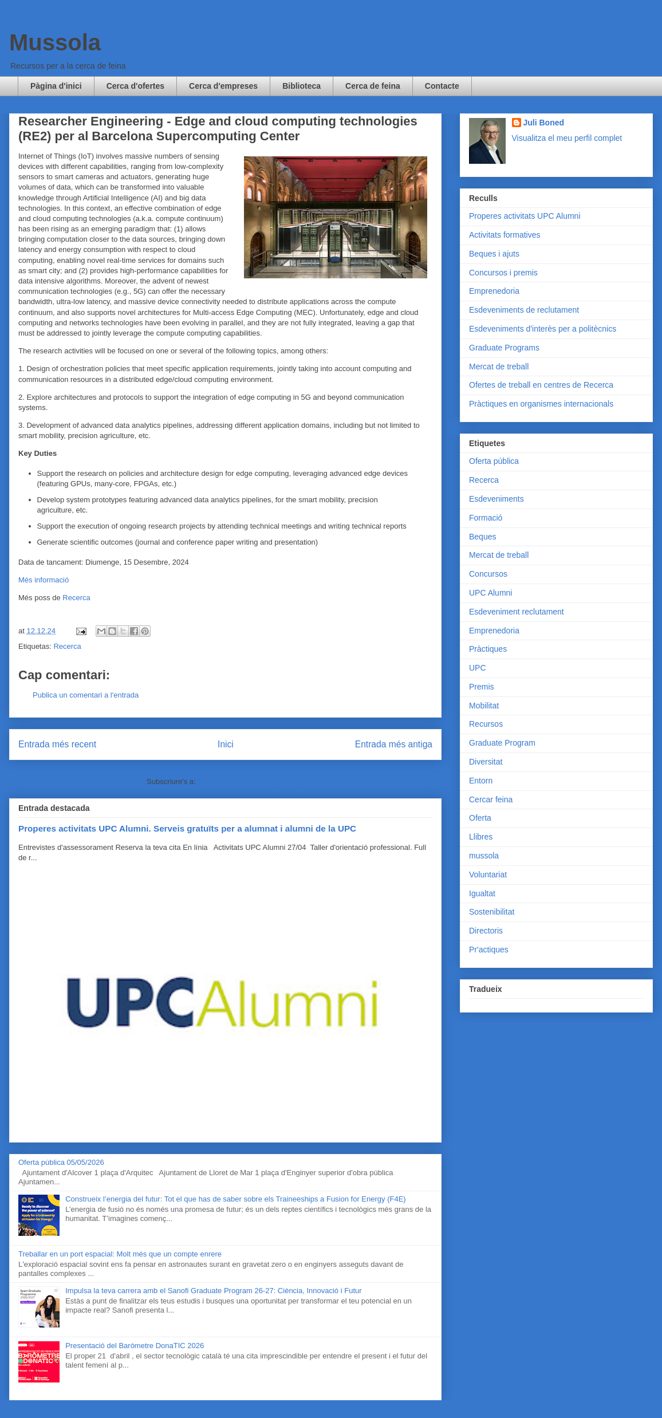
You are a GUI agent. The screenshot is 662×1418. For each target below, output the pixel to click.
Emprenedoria (494, 291)
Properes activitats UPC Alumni (525, 215)
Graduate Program (502, 742)
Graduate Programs (504, 347)
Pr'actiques (489, 949)
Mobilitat (484, 705)
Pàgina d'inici (56, 85)
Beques (482, 536)
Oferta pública (494, 461)
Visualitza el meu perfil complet (567, 138)
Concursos (488, 573)
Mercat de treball (499, 366)
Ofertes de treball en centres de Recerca (541, 384)
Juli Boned (544, 122)
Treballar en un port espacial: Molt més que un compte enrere (120, 1254)
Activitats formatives (504, 234)
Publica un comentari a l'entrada (86, 695)
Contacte (442, 85)
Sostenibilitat (491, 911)
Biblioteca (301, 85)
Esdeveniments (496, 498)
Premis (481, 686)
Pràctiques (488, 648)
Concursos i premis (503, 272)
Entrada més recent (57, 744)
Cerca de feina (372, 85)
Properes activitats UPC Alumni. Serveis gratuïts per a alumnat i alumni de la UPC (187, 828)
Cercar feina (491, 799)
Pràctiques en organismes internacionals (541, 403)
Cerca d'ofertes (135, 85)
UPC (477, 667)
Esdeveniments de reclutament (524, 309)
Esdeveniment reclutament (516, 611)
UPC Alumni (490, 592)
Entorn (480, 780)
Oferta (480, 817)
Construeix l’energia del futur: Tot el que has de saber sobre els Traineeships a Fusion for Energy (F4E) (235, 1199)
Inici (226, 744)
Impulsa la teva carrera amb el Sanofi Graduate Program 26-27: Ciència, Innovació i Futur (213, 1290)
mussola (484, 855)
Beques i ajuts (494, 253)
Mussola (55, 42)
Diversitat (485, 761)
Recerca (76, 597)
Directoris (486, 930)
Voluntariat (488, 874)
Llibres (480, 836)
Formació (485, 517)
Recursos (486, 723)
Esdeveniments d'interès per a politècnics (542, 328)
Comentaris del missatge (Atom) (251, 781)
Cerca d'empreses (223, 85)
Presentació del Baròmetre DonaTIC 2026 (134, 1345)
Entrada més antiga (393, 744)
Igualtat (482, 893)
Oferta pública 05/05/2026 (61, 1162)
